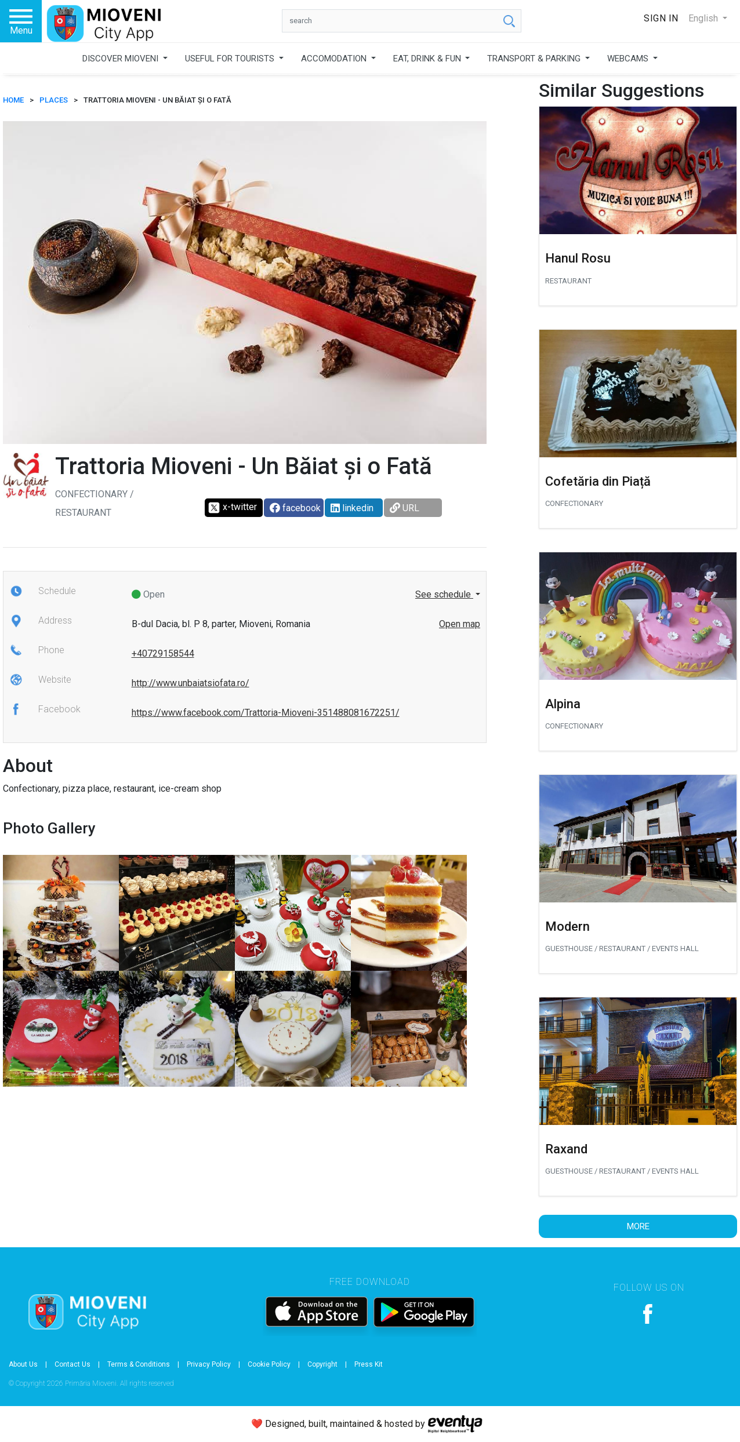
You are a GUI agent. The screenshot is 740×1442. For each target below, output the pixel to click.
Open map (459, 623)
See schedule (444, 594)
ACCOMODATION (335, 58)
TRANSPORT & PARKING (535, 58)
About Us (23, 1364)
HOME (13, 100)
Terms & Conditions (138, 1364)
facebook (295, 508)
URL (404, 508)
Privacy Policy (209, 1364)
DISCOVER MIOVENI (121, 58)
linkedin (352, 508)
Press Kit (368, 1364)
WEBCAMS (629, 58)
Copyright (322, 1364)
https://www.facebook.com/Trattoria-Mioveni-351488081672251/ (266, 712)
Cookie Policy (269, 1364)
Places (53, 100)
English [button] (704, 18)
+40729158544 (163, 653)
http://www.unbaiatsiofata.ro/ (190, 683)
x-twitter (232, 507)
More (638, 1226)
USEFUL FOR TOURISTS (231, 58)
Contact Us (72, 1364)
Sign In (661, 18)
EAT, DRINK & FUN (428, 58)
